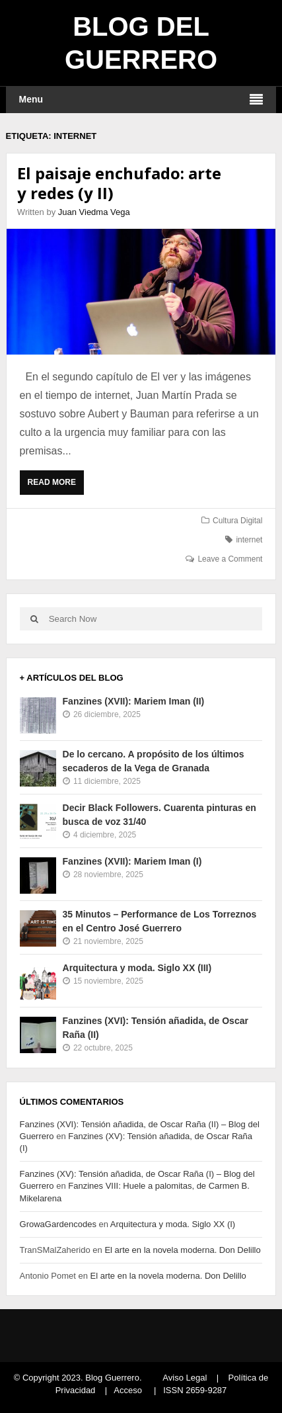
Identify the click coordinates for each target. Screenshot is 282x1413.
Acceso (128, 1390)
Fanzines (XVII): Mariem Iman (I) (132, 861)
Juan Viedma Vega (94, 212)
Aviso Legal (184, 1378)
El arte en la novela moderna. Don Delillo (182, 1250)
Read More (55, 485)
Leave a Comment (229, 559)
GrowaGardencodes (58, 1224)
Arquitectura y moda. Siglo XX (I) (172, 1224)
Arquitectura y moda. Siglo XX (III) (137, 968)
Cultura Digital (237, 520)
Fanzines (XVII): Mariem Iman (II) (134, 701)
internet (249, 539)
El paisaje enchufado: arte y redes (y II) (119, 183)
